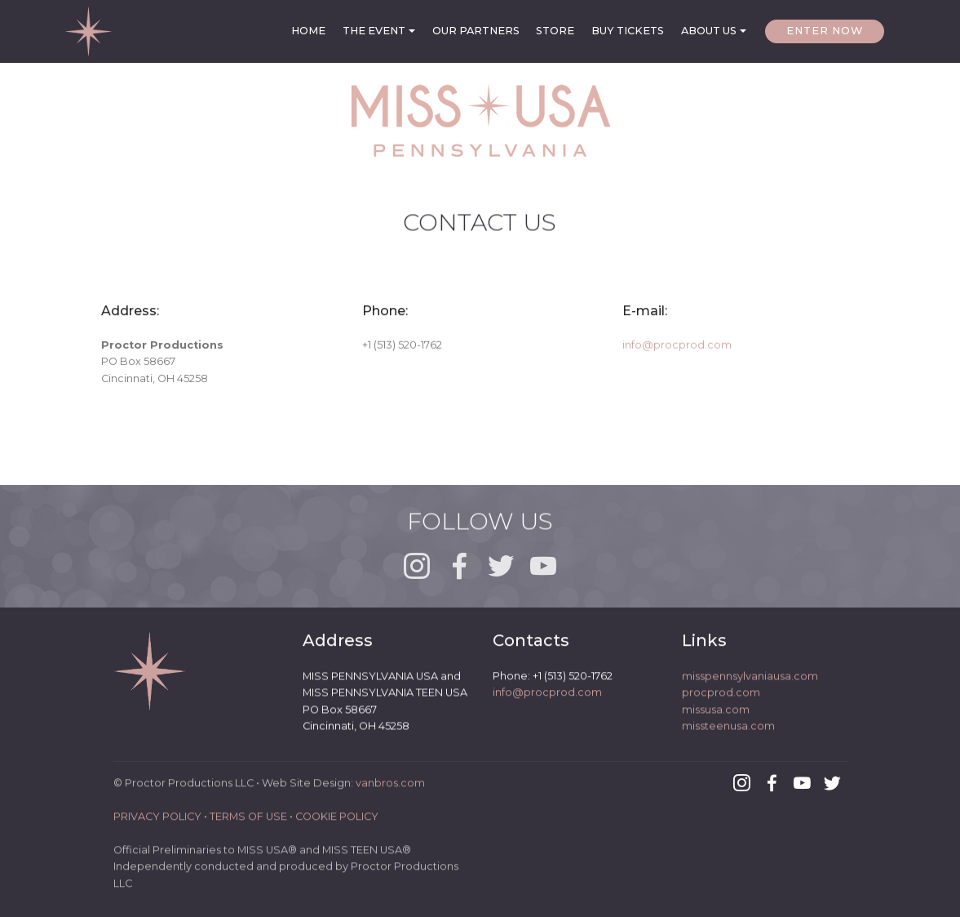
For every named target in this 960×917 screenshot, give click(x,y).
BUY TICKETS (627, 30)
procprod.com (721, 697)
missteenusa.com (728, 730)
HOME (308, 30)
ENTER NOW (824, 30)
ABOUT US (709, 30)
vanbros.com (390, 790)
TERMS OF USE (248, 823)
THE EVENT (374, 30)
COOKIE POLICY (336, 823)
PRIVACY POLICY (157, 823)
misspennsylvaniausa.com (750, 680)
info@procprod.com (677, 347)
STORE (555, 30)
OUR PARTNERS (476, 30)
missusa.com (716, 713)
